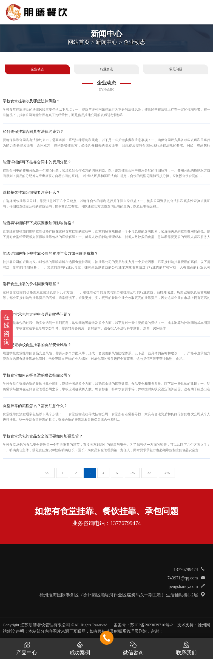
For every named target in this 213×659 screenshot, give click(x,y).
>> (149, 473)
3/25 (167, 473)
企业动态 (134, 42)
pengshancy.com (183, 586)
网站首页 (79, 42)
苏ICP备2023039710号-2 (151, 625)
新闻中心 (107, 42)
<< (47, 473)
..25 (132, 473)
